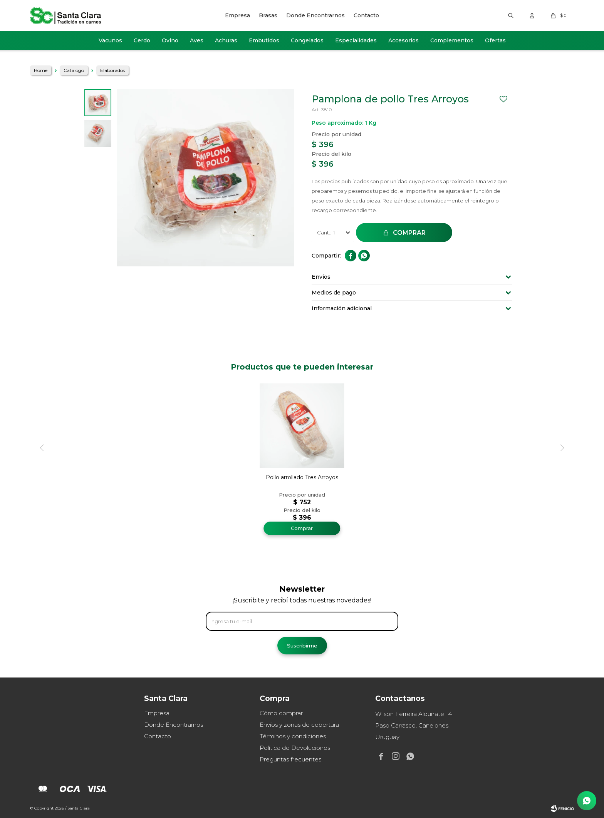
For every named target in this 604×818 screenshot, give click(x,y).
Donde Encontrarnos (315, 15)
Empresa (237, 15)
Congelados (307, 40)
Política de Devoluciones (295, 747)
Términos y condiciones (293, 736)
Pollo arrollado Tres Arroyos (302, 477)
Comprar (409, 232)
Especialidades (356, 40)
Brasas (268, 15)
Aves (196, 40)
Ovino (170, 40)
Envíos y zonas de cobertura (299, 724)
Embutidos (264, 40)
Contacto (366, 15)
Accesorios (403, 40)
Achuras (226, 40)
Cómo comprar (281, 713)
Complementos (451, 40)
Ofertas (495, 40)
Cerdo (142, 40)
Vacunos (110, 40)
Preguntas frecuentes (290, 759)
